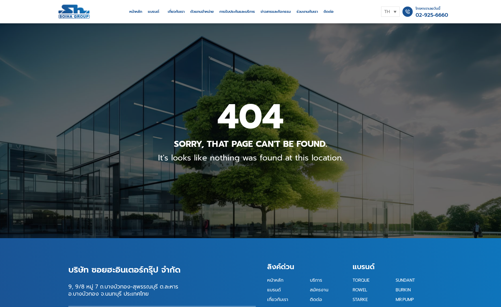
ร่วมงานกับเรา (307, 11)
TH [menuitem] (387, 11)
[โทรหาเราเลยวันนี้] (407, 12)
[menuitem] (390, 12)
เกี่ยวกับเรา (176, 11)
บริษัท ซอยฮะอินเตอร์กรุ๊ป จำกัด (124, 269)
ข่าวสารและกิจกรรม (276, 11)
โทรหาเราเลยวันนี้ (428, 8)
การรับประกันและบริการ (237, 11)
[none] (390, 12)
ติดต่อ (329, 11)
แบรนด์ (153, 11)
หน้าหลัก (135, 11)
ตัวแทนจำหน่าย (202, 11)
